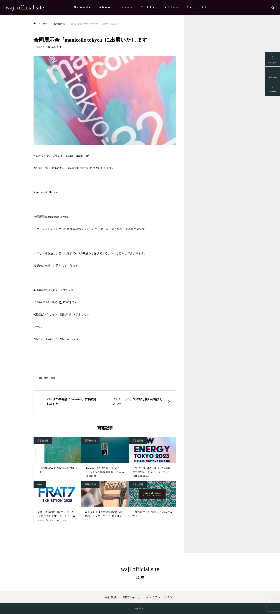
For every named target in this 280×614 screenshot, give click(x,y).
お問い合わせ (131, 597)
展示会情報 (54, 47)
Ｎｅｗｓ (127, 7)
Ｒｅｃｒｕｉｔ (196, 7)
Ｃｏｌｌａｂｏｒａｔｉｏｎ (159, 7)
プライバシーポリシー (160, 597)
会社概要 (111, 597)
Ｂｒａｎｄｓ (82, 7)
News (39, 484)
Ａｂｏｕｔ (106, 7)
